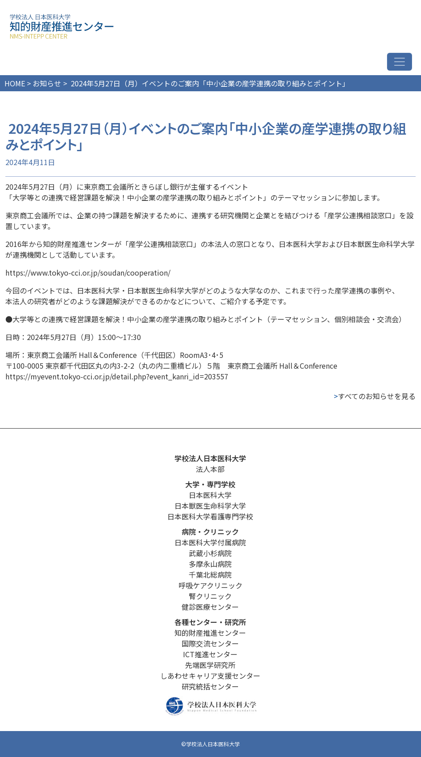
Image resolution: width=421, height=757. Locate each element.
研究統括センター (210, 686)
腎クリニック (210, 596)
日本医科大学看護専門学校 (210, 516)
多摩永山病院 (210, 563)
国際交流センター (210, 643)
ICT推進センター (210, 654)
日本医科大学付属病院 (210, 542)
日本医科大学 (210, 494)
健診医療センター (210, 606)
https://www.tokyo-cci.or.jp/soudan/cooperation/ (87, 272)
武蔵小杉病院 (210, 553)
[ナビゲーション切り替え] (399, 62)
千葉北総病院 (210, 574)
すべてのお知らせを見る (375, 396)
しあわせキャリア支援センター (210, 675)
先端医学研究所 (210, 664)
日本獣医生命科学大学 (210, 505)
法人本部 (210, 469)
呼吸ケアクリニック (210, 585)
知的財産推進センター (210, 632)
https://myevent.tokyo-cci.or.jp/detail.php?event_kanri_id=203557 (116, 376)
